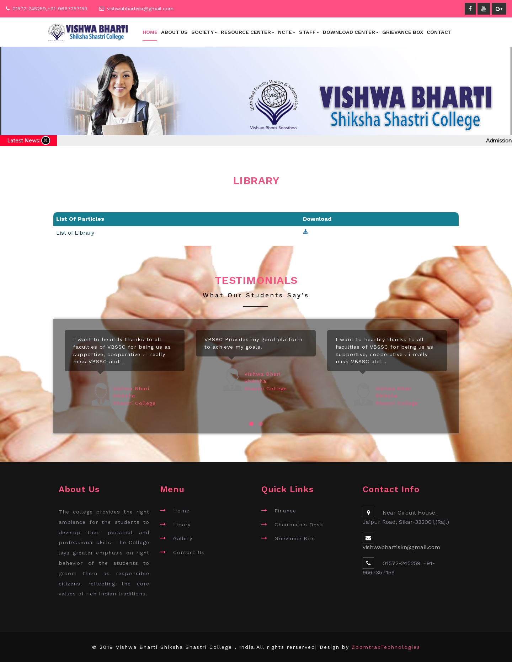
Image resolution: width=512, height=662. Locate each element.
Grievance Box (402, 32)
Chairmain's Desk (299, 524)
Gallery (182, 538)
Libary (182, 524)
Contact (439, 32)
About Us (174, 32)
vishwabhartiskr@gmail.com (140, 8)
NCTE (286, 32)
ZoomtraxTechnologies (386, 647)
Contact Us (189, 552)
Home (150, 32)
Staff (309, 32)
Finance (285, 511)
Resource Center (247, 32)
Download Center (351, 32)
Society (204, 32)
